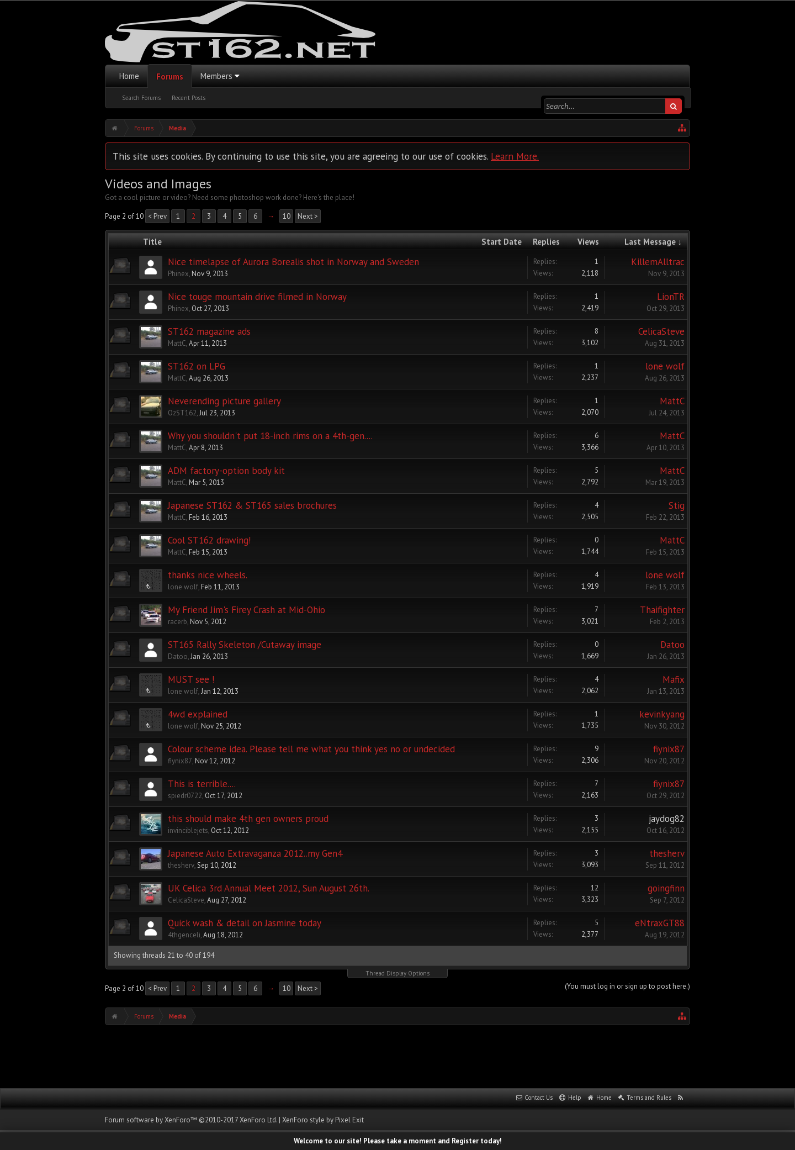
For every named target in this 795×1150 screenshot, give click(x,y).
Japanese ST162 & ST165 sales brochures (252, 505)
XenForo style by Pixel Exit (323, 1120)
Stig (677, 505)
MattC (177, 343)
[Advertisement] (397, 1055)
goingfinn (666, 888)
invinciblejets (188, 830)
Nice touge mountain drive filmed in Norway (257, 297)
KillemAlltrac (658, 262)
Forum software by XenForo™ (191, 1120)
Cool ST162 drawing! (209, 540)
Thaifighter (662, 610)
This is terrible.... (202, 784)
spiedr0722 (185, 795)
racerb (177, 621)
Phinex (178, 273)
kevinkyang (662, 714)
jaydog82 (667, 819)
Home (129, 76)
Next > (308, 216)
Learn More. (515, 156)
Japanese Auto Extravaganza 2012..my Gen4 (255, 853)
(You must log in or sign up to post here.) (627, 986)
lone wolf (665, 366)
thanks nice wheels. (207, 575)
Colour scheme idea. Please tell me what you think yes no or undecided (311, 749)
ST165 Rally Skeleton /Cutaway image (244, 645)
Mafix (673, 679)
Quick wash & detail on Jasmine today (244, 923)
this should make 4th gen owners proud (248, 819)
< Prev (157, 216)
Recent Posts (188, 98)
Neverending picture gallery (224, 401)
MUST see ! (191, 679)
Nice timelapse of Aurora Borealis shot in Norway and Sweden (293, 262)
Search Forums (141, 98)
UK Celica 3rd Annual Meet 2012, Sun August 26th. (268, 888)
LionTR (671, 297)
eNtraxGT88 (660, 923)
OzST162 (182, 413)
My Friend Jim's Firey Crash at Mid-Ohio (246, 610)
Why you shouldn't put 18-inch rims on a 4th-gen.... (270, 436)
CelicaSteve (661, 331)
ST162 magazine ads (209, 331)
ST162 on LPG (196, 366)
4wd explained (197, 714)
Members (216, 76)
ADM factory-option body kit (226, 471)
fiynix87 (180, 761)
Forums (169, 76)
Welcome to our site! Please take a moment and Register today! (398, 1141)
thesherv (181, 865)
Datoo (178, 656)
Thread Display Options (397, 973)
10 (286, 216)
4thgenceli (184, 935)
